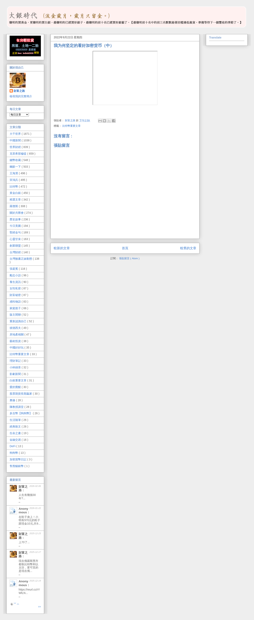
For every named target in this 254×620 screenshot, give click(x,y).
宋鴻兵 (14, 179)
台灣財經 (16, 252)
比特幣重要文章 (71, 125)
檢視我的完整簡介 (21, 96)
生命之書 (16, 433)
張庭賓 (14, 268)
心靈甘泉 (16, 239)
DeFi (13, 446)
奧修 (13, 400)
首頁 (125, 248)
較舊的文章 (188, 248)
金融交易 (16, 439)
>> (39, 606)
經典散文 (16, 426)
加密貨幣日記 (18, 459)
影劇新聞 (16, 374)
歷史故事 (16, 219)
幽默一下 (16, 166)
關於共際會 (17, 212)
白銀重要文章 (18, 380)
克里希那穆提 (18, 153)
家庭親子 (16, 308)
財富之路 (19, 90)
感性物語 (16, 301)
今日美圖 (16, 225)
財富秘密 (16, 295)
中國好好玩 (17, 347)
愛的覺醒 (16, 387)
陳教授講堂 (17, 406)
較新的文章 (62, 248)
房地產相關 (17, 334)
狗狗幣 (14, 452)
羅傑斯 (14, 206)
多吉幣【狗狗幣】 (21, 413)
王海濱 (14, 173)
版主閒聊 (16, 314)
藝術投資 (16, 341)
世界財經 (16, 147)
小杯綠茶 (16, 367)
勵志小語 (16, 275)
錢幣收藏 (16, 160)
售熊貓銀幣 (17, 466)
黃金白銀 (16, 193)
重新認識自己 (18, 321)
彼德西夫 (16, 327)
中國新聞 (16, 140)
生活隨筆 (16, 419)
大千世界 (16, 133)
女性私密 (16, 288)
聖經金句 (16, 232)
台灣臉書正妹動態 (21, 258)
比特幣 (14, 186)
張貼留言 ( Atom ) (129, 258)
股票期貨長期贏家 (21, 393)
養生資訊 (16, 282)
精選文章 (16, 199)
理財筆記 (16, 360)
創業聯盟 (16, 245)
